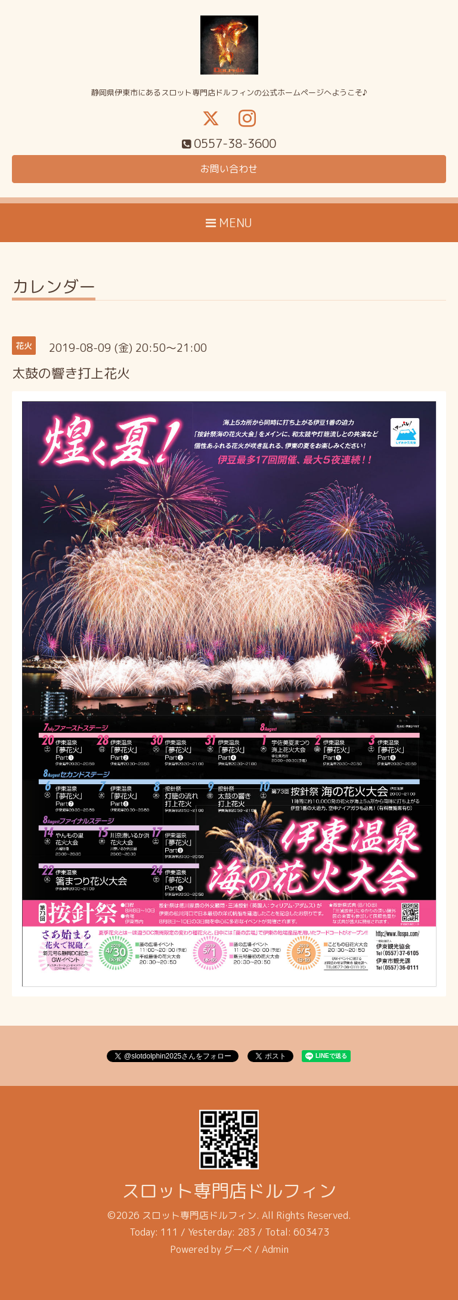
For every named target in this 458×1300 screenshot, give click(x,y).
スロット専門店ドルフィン (229, 1190)
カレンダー (53, 288)
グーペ (238, 1249)
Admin (275, 1249)
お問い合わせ (229, 168)
